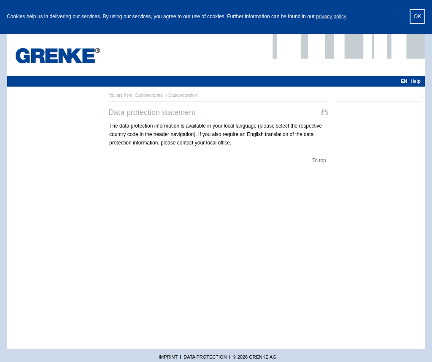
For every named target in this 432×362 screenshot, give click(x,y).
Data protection (205, 356)
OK (417, 16)
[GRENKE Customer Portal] (58, 55)
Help (415, 81)
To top (319, 160)
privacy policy (331, 16)
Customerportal (149, 95)
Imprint (168, 356)
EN (404, 81)
